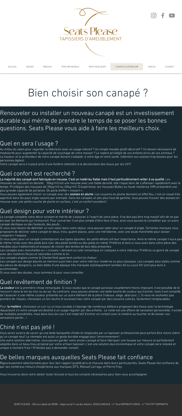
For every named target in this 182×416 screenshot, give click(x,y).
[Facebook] (162, 15)
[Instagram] (153, 15)
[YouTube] (172, 15)
